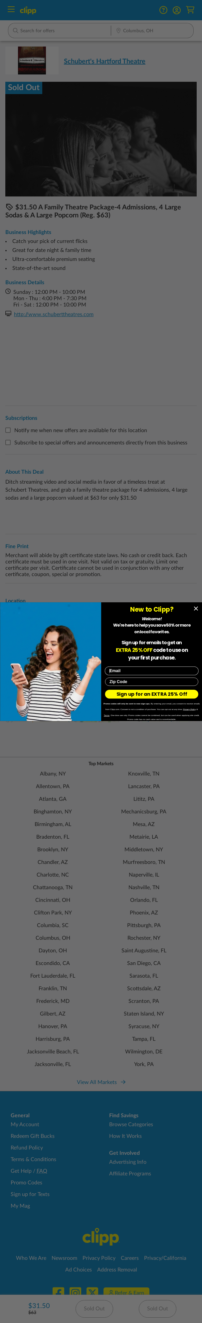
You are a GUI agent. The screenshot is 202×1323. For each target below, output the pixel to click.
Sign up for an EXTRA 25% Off (151, 694)
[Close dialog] (196, 608)
